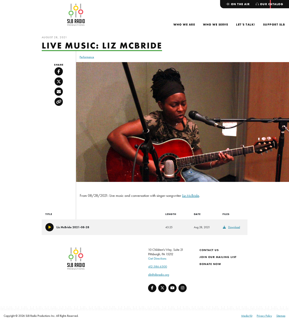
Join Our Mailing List (218, 257)
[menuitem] (184, 24)
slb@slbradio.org (158, 274)
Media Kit (246, 316)
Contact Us (209, 250)
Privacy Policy (264, 316)
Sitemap (280, 316)
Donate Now (210, 264)
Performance (87, 57)
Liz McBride (190, 195)
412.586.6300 (157, 266)
